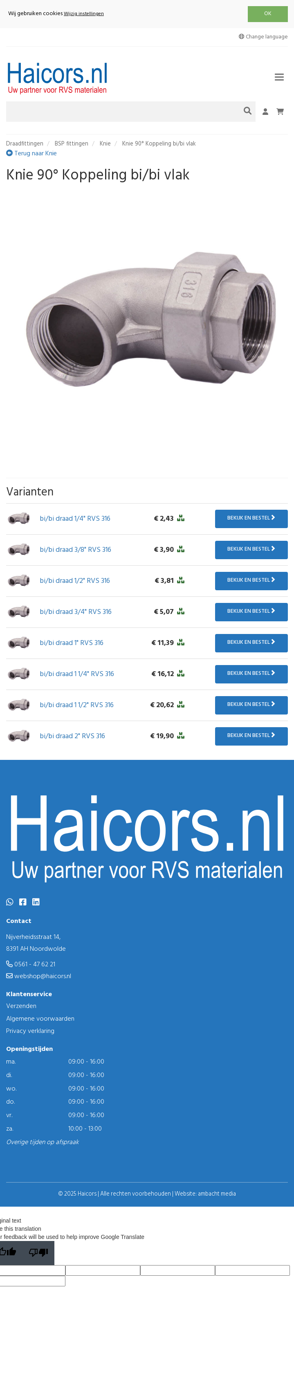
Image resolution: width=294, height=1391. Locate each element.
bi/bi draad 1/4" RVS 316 (75, 519)
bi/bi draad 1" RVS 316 (71, 643)
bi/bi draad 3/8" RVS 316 (75, 550)
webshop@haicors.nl (38, 976)
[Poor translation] (38, 1253)
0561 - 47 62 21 (30, 964)
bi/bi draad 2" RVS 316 (72, 736)
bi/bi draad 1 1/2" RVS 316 (77, 705)
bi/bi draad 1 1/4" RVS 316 (77, 674)
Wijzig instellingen (84, 14)
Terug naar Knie (31, 153)
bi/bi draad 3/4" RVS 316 (76, 612)
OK (268, 13)
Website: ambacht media (205, 1194)
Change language (263, 37)
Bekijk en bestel (251, 518)
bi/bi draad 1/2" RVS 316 (75, 581)
